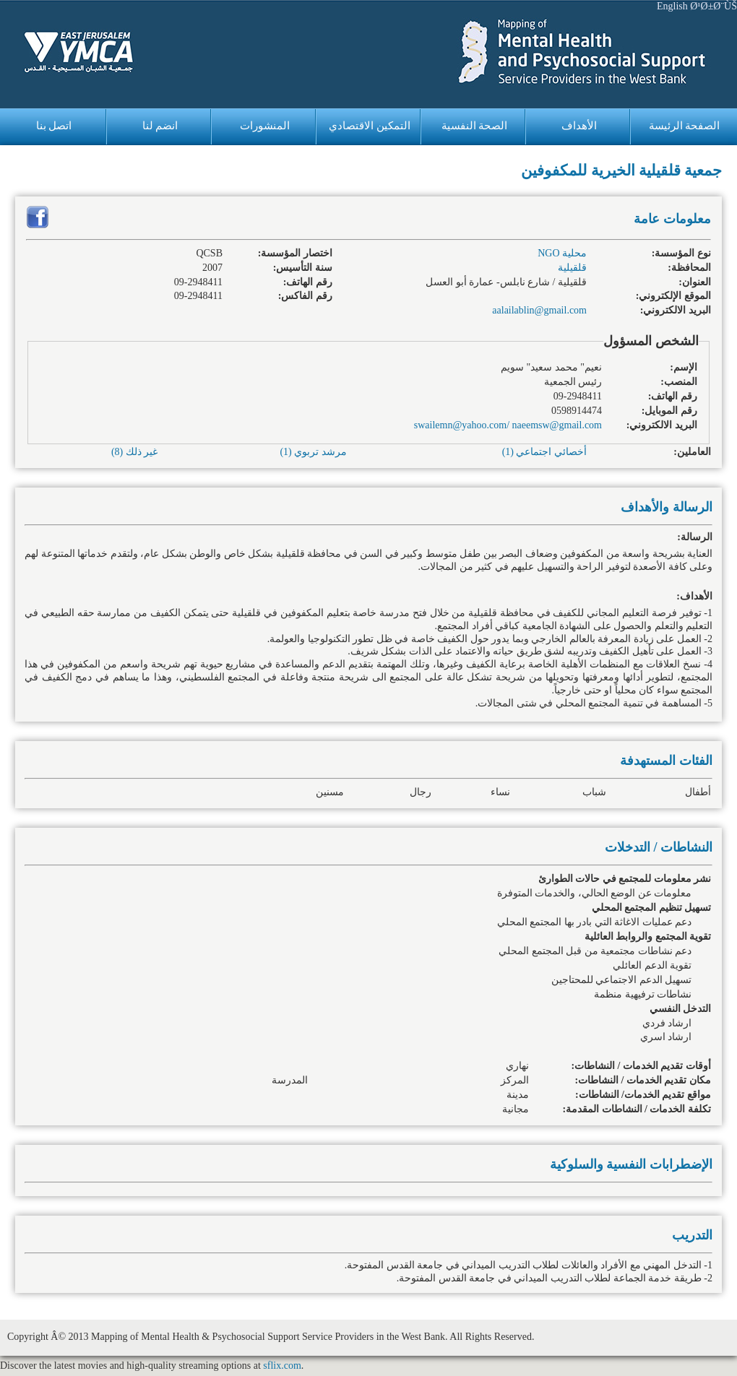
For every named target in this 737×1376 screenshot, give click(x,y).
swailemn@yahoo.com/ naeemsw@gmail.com (508, 425)
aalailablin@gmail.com (539, 310)
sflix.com (282, 1365)
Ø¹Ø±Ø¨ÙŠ (713, 6)
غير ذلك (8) (134, 451)
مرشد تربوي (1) (313, 451)
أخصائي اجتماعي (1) (544, 451)
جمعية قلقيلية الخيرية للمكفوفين (621, 170)
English (672, 6)
